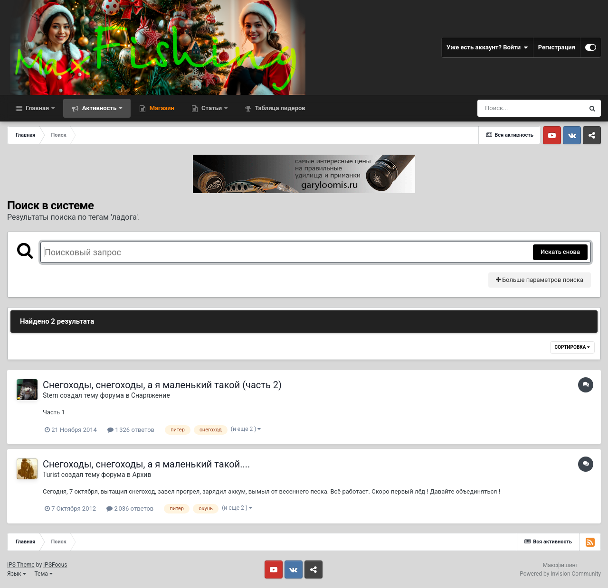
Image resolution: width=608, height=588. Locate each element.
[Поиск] (530, 108)
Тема (44, 573)
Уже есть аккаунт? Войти (487, 47)
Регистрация (556, 47)
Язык (16, 573)
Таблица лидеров (279, 108)
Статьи (212, 108)
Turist (51, 474)
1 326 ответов (130, 429)
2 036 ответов (129, 508)
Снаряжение (150, 395)
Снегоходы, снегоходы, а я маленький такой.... (146, 464)
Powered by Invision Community (560, 573)
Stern (50, 395)
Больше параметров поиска (539, 279)
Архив (142, 474)
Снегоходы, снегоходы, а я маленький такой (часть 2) (162, 385)
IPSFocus (55, 564)
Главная (37, 108)
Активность (99, 108)
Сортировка (572, 347)
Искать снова (560, 251)
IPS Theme (21, 564)
